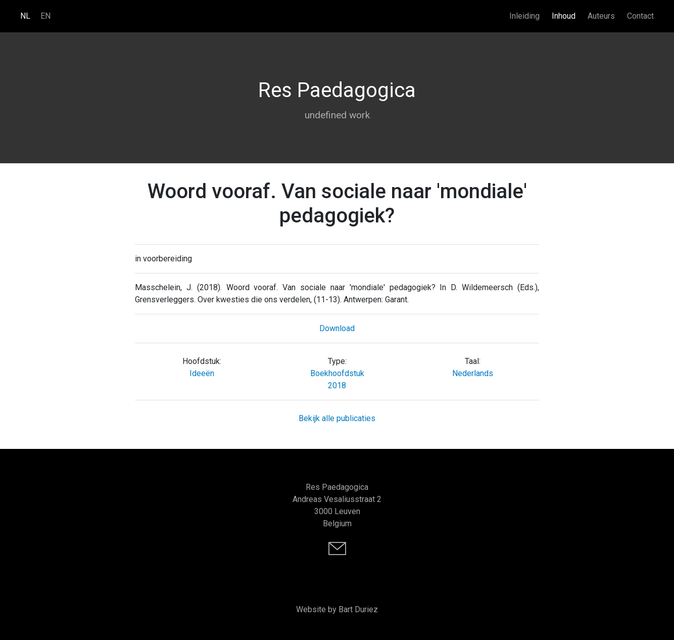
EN (45, 16)
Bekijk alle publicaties (337, 418)
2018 (337, 385)
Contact (640, 16)
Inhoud (563, 16)
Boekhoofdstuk (337, 373)
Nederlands (472, 373)
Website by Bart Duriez (337, 609)
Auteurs (601, 16)
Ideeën (201, 373)
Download (337, 328)
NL (25, 16)
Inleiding (524, 16)
